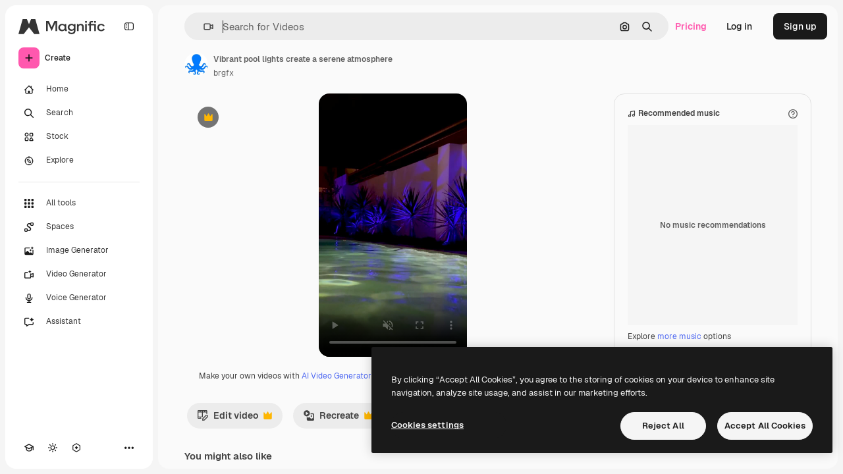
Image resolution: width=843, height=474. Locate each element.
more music (679, 336)
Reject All (663, 425)
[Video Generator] (79, 274)
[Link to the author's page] (196, 64)
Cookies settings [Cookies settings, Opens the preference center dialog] (427, 425)
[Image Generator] (79, 250)
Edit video (234, 418)
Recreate (338, 418)
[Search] (79, 113)
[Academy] (29, 447)
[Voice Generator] (79, 298)
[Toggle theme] (52, 447)
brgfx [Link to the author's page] (223, 73)
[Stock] (79, 136)
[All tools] (79, 203)
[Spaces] (79, 227)
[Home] (79, 89)
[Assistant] (79, 321)
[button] (203, 27)
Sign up (800, 26)
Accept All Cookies (764, 425)
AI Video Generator (336, 376)
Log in (739, 26)
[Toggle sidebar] (129, 26)
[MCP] (76, 447)
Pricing (691, 26)
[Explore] (79, 160)
